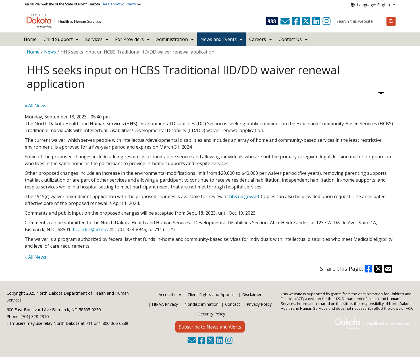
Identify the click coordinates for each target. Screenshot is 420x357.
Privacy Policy (259, 304)
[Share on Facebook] (368, 269)
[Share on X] (378, 269)
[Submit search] (391, 21)
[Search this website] (359, 21)
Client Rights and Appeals (212, 294)
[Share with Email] (388, 269)
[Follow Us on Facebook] (296, 21)
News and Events (218, 39)
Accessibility (170, 294)
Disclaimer (251, 294)
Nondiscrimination (201, 304)
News (50, 52)
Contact (232, 304)
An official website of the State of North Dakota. (80, 4)
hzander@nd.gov (91, 229)
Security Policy (211, 314)
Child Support (58, 39)
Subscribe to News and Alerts (210, 327)
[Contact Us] (285, 21)
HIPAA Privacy (165, 304)
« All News (35, 105)
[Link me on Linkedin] (316, 21)
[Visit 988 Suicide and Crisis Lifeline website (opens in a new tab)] (272, 21)
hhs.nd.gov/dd (244, 196)
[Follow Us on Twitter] (306, 21)
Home (30, 39)
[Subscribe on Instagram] (326, 21)
